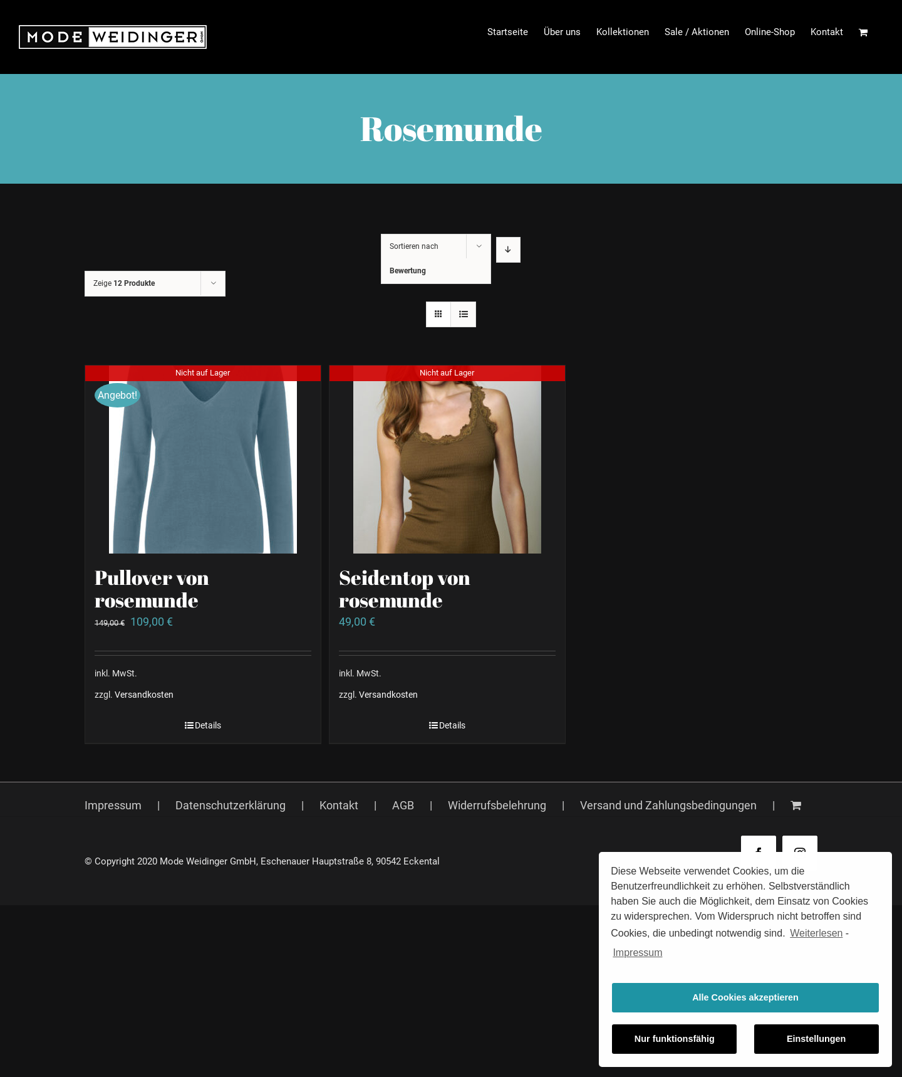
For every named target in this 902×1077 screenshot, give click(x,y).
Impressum (113, 805)
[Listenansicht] (463, 314)
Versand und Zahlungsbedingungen (668, 805)
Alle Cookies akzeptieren (745, 997)
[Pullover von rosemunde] (203, 459)
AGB (403, 805)
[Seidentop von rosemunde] (447, 459)
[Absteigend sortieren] (508, 250)
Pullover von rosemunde (152, 588)
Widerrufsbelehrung (497, 805)
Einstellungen (816, 1039)
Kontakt (338, 805)
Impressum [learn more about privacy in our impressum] (637, 952)
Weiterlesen (816, 933)
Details (208, 725)
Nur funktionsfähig (675, 1039)
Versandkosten (144, 695)
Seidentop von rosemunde (404, 588)
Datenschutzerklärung (230, 805)
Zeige (124, 283)
